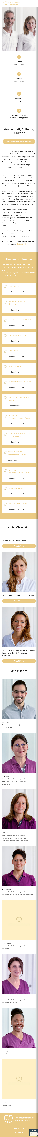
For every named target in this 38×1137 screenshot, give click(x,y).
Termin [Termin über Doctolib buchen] (34, 1134)
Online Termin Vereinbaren (19, 142)
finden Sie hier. (23, 244)
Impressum (19, 1133)
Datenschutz (19, 1128)
